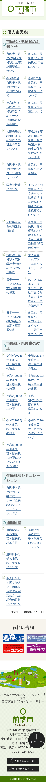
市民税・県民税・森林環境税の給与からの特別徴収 (13, 264)
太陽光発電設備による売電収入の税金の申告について (13, 140)
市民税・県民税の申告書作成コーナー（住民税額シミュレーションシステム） (13, 500)
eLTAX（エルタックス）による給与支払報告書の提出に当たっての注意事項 (35, 292)
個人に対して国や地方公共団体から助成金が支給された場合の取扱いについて (13, 591)
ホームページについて (15, 694)
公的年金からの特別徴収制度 (13, 226)
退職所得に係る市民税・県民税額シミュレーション (35, 538)
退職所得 (13, 523)
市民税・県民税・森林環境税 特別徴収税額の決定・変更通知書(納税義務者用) (35, 234)
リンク (36, 694)
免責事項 (7, 701)
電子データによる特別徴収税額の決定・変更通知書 (13, 321)
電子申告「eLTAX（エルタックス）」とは (35, 264)
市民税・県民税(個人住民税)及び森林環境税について (14, 62)
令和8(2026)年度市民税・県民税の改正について (36, 429)
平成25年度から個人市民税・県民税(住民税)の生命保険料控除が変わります (35, 144)
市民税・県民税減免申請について (35, 107)
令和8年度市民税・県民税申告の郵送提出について (35, 87)
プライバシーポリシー (29, 701)
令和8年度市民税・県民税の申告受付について (13, 87)
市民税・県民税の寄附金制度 (35, 169)
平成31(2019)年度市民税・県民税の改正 (35, 404)
